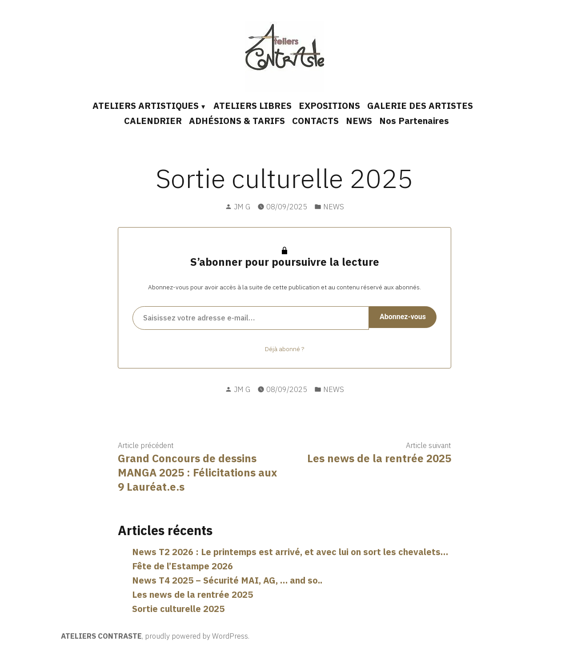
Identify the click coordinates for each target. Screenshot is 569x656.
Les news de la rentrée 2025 (192, 594)
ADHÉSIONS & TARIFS (237, 121)
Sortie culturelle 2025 (178, 609)
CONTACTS (315, 121)
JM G (242, 207)
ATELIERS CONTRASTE (101, 636)
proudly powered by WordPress (196, 636)
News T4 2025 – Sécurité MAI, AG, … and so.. (227, 580)
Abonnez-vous (403, 316)
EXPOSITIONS (329, 106)
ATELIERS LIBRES (252, 106)
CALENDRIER (153, 121)
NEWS (359, 121)
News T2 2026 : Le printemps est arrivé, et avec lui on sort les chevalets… (290, 552)
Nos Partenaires (414, 121)
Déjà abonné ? (284, 349)
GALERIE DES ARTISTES (420, 106)
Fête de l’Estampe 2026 (182, 566)
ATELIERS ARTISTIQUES (145, 106)
